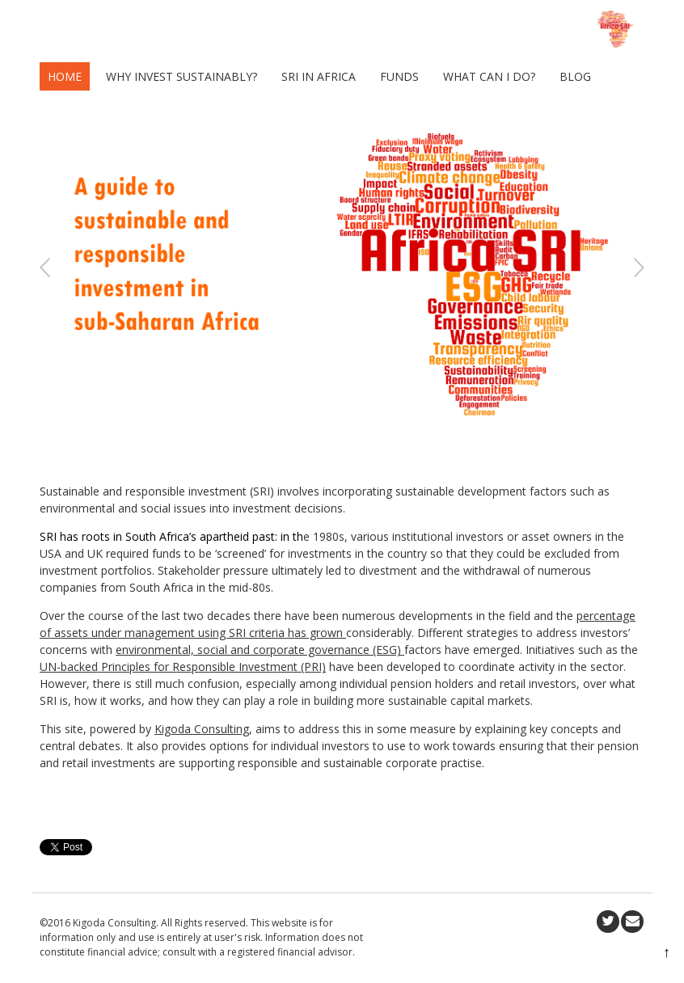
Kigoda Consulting (201, 728)
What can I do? (489, 76)
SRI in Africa (318, 76)
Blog (575, 76)
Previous (45, 268)
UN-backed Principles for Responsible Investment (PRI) (183, 666)
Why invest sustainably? (181, 76)
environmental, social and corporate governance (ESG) (260, 649)
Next (639, 268)
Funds (399, 76)
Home (65, 76)
